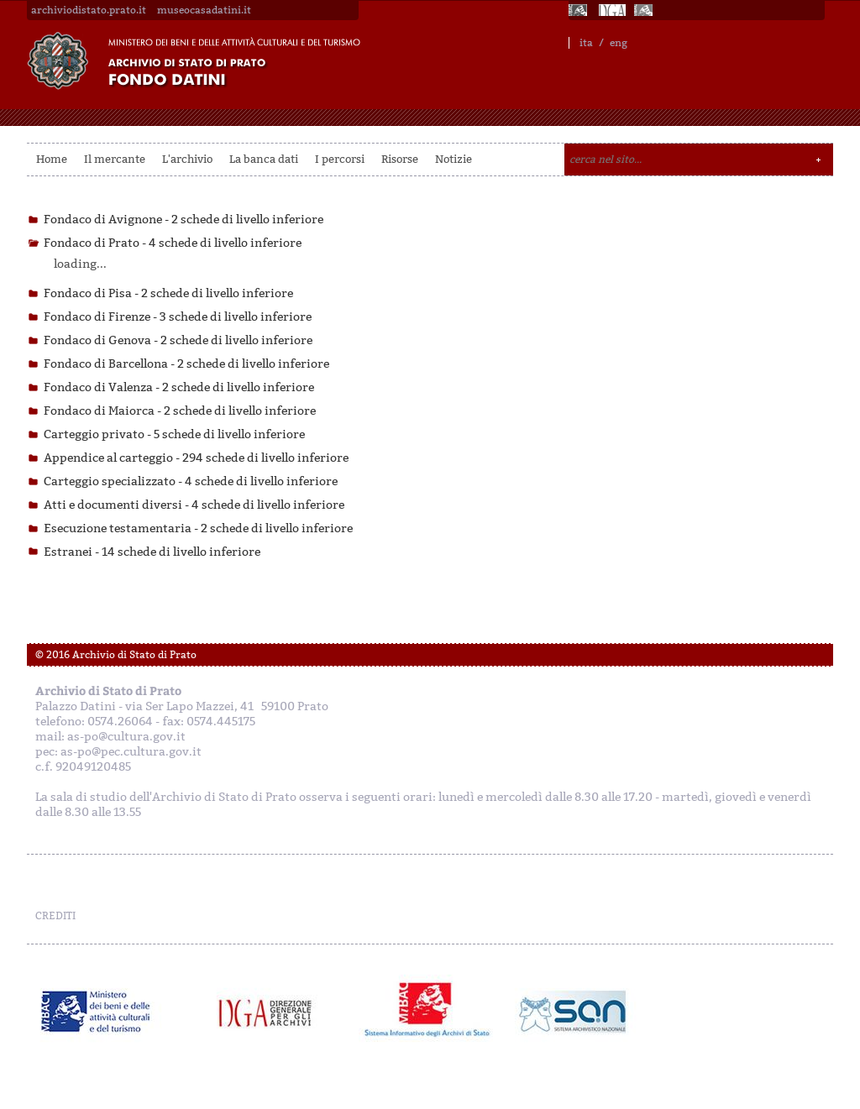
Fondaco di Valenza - (179, 387)
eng (618, 43)
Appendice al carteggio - (196, 458)
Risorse (399, 159)
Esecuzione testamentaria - (198, 528)
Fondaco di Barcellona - (186, 364)
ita (586, 43)
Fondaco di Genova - (178, 340)
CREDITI (55, 916)
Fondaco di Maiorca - (180, 411)
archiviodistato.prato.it (88, 10)
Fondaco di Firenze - (178, 317)
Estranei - (152, 552)
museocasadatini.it (204, 10)
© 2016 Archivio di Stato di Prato (116, 655)
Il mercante (114, 159)
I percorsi (339, 159)
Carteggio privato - (174, 434)
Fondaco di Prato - (173, 243)
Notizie (453, 159)
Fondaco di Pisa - (168, 293)
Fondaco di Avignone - (183, 219)
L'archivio (187, 159)
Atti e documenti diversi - (194, 505)
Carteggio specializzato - (191, 481)
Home (51, 159)
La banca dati (263, 159)
